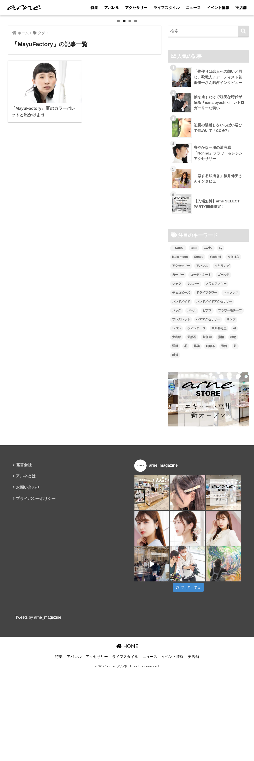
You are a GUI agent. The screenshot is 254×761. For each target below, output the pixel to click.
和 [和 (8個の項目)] (234, 464)
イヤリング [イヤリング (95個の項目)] (222, 402)
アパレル (111, 7)
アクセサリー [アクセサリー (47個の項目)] (181, 402)
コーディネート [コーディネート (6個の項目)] (200, 411)
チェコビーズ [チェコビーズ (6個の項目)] (181, 429)
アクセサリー (136, 7)
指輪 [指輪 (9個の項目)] (221, 473)
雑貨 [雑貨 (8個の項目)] (175, 491)
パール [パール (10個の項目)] (191, 447)
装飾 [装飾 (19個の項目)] (224, 482)
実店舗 (241, 7)
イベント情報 (218, 7)
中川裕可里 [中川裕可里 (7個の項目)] (219, 464)
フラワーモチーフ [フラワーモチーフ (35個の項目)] (230, 447)
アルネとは (26, 612)
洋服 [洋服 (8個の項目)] (175, 482)
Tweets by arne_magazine (38, 754)
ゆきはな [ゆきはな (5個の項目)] (233, 393)
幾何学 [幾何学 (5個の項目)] (207, 473)
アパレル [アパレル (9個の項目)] (202, 402)
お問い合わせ (28, 624)
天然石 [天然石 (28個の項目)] (191, 473)
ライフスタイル (167, 7)
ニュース (193, 7)
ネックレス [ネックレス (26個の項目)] (230, 429)
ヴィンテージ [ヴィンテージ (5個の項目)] (196, 464)
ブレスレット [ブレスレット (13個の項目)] (181, 455)
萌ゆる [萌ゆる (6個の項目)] (210, 482)
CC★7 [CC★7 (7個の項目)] (208, 384)
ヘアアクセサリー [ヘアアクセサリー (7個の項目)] (208, 455)
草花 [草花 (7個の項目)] (197, 482)
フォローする (188, 724)
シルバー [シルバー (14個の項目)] (193, 420)
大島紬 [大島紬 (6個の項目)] (176, 473)
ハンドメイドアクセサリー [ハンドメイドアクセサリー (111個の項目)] (214, 438)
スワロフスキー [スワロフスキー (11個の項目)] (216, 420)
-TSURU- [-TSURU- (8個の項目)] (178, 384)
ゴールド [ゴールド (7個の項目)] (223, 411)
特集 (94, 7)
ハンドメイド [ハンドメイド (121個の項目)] (181, 438)
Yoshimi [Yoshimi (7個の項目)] (215, 393)
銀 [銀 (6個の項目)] (235, 482)
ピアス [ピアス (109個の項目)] (207, 447)
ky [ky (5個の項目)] (220, 384)
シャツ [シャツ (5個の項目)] (176, 420)
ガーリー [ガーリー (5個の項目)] (178, 411)
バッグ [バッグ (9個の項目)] (176, 447)
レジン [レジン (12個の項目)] (176, 464)
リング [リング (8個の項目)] (230, 455)
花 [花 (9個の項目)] (185, 482)
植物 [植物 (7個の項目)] (233, 473)
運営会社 (24, 601)
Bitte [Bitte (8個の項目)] (194, 384)
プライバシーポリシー (36, 635)
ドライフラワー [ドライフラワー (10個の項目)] (206, 429)
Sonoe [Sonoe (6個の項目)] (198, 393)
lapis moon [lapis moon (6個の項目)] (180, 393)
